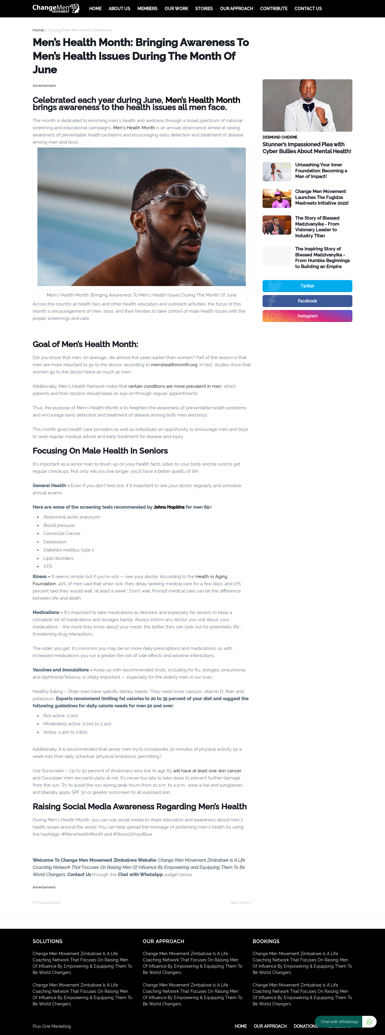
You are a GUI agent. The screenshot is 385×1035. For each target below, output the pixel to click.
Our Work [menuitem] (176, 8)
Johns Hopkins (169, 507)
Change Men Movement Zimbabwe (80, 30)
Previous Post (48, 902)
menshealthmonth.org (174, 364)
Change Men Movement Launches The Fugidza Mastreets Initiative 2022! (321, 197)
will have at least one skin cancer (207, 770)
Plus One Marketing (52, 1026)
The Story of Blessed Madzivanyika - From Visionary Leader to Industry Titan (317, 226)
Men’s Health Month (202, 100)
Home (38, 30)
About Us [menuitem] (119, 8)
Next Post (239, 902)
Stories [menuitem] (204, 8)
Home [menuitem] (95, 8)
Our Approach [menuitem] (236, 8)
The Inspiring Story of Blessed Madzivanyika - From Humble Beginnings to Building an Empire (322, 257)
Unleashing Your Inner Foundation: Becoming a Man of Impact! (321, 170)
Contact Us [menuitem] (308, 8)
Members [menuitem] (147, 8)
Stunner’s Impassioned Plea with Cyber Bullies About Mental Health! (307, 147)
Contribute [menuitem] (273, 8)
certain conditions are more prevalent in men (175, 386)
